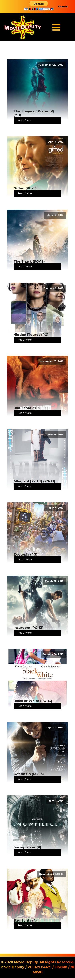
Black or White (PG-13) (33, 701)
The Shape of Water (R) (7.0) (34, 113)
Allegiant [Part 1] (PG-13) (34, 481)
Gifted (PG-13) (26, 188)
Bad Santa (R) (25, 920)
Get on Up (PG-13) (29, 774)
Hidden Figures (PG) (31, 335)
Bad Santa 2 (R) (27, 408)
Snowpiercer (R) (27, 847)
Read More (24, 120)
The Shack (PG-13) (29, 261)
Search (63, 6)
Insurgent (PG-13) (28, 628)
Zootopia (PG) (25, 554)
